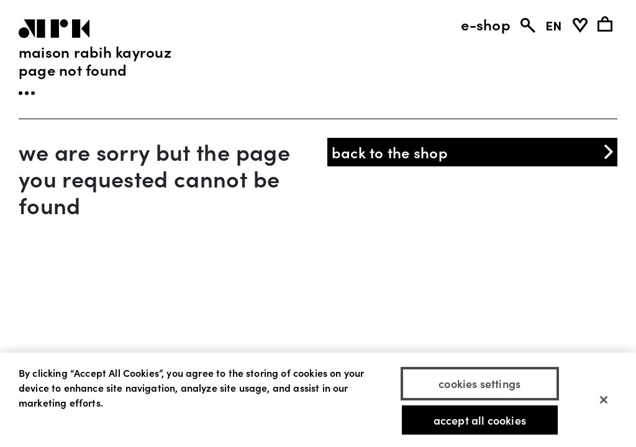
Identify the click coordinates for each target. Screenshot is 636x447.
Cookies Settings (479, 384)
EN (553, 25)
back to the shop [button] (474, 152)
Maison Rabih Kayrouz (95, 51)
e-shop (485, 25)
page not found (73, 69)
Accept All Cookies (480, 420)
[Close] (603, 401)
